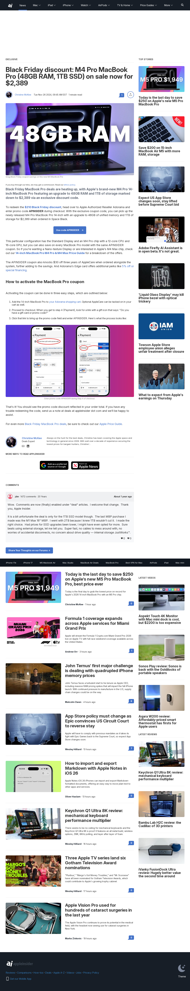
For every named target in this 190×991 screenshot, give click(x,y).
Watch (86, 5)
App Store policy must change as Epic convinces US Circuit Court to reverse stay (98, 720)
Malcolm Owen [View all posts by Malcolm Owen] (73, 702)
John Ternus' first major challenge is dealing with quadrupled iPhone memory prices (99, 670)
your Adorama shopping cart (65, 301)
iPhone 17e (11, 562)
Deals (48, 972)
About (123, 496)
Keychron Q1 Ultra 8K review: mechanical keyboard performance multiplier (94, 815)
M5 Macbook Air (47, 562)
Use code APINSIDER (67, 230)
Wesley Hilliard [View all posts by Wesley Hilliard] (73, 749)
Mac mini (180, 562)
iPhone (68, 5)
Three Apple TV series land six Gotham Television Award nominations (95, 862)
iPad (52, 5)
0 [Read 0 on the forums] (131, 603)
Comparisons (24, 972)
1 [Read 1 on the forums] (131, 650)
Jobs (78, 972)
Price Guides (148, 5)
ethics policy (69, 185)
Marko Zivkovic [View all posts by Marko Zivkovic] (73, 938)
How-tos (38, 972)
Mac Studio (68, 562)
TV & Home (125, 5)
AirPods (104, 5)
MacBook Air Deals (90, 562)
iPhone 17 (28, 562)
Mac (37, 5)
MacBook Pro (112, 562)
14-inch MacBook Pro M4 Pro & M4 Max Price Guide (50, 253)
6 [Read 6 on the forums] (131, 701)
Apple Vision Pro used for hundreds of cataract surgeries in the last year (98, 910)
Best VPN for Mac (134, 562)
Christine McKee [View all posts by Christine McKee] (74, 604)
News (22, 5)
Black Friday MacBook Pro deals (45, 424)
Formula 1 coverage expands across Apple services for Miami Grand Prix (97, 623)
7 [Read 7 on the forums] (131, 748)
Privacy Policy (91, 972)
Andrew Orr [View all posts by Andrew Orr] (71, 652)
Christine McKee (23, 94)
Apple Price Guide (110, 424)
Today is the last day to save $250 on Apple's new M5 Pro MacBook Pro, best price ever (99, 579)
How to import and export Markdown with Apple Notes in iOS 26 (96, 768)
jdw (17, 496)
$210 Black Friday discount (43, 207)
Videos (70, 972)
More (168, 5)
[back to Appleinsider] (10, 6)
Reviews (10, 972)
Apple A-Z (59, 972)
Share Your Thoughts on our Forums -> (29, 550)
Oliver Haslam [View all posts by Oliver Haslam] (73, 796)
